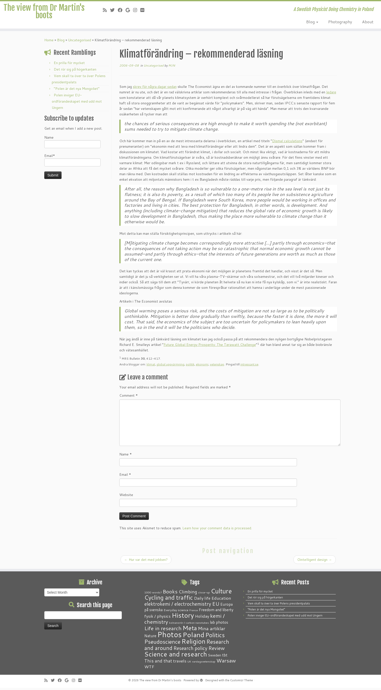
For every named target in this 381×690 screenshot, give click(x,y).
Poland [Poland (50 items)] (193, 637)
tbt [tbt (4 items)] (224, 657)
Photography (340, 22)
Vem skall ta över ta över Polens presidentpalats (279, 606)
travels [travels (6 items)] (179, 663)
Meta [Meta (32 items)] (190, 630)
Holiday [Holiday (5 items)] (202, 618)
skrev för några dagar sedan (155, 88)
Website (126, 497)
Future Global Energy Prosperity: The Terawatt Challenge (210, 346)
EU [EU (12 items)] (215, 605)
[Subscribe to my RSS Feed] (106, 10)
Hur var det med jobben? (146, 561)
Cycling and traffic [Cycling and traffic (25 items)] (168, 599)
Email (125, 476)
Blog (312, 22)
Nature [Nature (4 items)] (150, 638)
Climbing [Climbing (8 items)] (188, 594)
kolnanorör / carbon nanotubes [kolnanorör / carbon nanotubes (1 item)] (189, 625)
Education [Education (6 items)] (221, 600)
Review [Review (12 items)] (216, 650)
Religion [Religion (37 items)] (193, 643)
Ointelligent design (314, 561)
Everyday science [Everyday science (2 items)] (176, 612)
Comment (128, 397)
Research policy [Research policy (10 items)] (190, 650)
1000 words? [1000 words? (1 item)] (153, 594)
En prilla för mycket (69, 65)
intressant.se (249, 366)
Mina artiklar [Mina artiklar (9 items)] (211, 630)
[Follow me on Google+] (129, 10)
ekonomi (202, 366)
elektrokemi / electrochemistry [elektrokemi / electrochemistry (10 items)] (177, 606)
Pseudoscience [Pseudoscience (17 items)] (162, 644)
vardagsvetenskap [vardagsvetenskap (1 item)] (203, 663)
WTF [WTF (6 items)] (149, 669)
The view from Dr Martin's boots (44, 16)
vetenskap (217, 366)
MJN (171, 68)
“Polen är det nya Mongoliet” (77, 90)
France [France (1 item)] (193, 612)
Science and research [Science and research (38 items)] (175, 656)
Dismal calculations (287, 143)
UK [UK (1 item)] (189, 663)
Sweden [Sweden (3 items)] (214, 657)
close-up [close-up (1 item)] (204, 594)
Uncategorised (79, 42)
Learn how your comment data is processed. (217, 530)
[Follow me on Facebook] (122, 10)
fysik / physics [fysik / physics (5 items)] (157, 618)
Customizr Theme (241, 682)
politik (190, 366)
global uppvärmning (170, 366)
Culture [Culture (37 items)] (221, 593)
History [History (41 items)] (183, 617)
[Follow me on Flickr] (144, 10)
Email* (72, 162)
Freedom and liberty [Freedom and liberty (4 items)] (216, 612)
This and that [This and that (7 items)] (158, 663)
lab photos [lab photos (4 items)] (219, 624)
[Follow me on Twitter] (114, 10)
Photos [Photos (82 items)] (169, 636)
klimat (151, 366)
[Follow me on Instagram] (136, 10)
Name (72, 143)
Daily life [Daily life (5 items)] (202, 600)
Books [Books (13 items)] (170, 593)
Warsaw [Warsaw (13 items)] (226, 662)
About (367, 22)
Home (49, 42)
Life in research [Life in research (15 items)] (163, 630)
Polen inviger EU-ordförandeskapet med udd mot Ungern (77, 103)
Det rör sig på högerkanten (75, 71)
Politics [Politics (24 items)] (215, 637)
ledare (331, 94)
